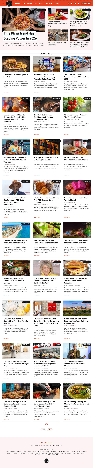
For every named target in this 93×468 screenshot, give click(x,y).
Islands (73, 451)
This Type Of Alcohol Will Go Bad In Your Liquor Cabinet (46, 158)
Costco (65, 30)
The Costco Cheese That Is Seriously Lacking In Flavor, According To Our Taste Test (44, 76)
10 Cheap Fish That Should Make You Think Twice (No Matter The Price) (78, 24)
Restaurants (48, 3)
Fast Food (65, 9)
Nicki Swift (22, 453)
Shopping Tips (87, 9)
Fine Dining (57, 302)
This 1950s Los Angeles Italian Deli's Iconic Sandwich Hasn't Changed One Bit (15, 404)
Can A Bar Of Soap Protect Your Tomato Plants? (75, 199)
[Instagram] (68, 3)
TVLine (43, 454)
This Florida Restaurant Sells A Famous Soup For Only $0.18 (15, 241)
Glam (42, 451)
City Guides (26, 140)
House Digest (62, 451)
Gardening (87, 98)
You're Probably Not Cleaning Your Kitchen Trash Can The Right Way (16, 363)
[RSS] (79, 3)
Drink (41, 3)
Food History (87, 140)
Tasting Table (68, 453)
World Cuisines (26, 98)
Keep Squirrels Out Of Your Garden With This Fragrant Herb (46, 241)
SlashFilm (50, 453)
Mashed (8, 453)
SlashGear (57, 453)
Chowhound (12, 451)
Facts (35, 3)
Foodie (29, 451)
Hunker (68, 451)
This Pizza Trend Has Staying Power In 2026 (20, 35)
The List (82, 453)
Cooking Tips (42, 9)
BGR (7, 451)
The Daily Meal (75, 453)
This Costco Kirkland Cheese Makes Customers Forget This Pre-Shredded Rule (45, 363)
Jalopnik (79, 451)
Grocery (56, 3)
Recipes (17, 3)
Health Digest (54, 451)
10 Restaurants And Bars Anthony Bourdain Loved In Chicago (74, 363)
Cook (23, 3)
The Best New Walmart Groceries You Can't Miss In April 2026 (76, 76)
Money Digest (15, 453)
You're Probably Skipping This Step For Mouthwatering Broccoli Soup (76, 404)
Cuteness (19, 451)
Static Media (37, 445)
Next (49, 429)
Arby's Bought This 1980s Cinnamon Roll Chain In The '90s (76, 158)
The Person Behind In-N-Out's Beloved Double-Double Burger (57, 24)
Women (48, 454)
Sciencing (44, 453)
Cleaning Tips (26, 344)
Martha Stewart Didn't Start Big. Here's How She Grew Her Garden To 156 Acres (46, 280)
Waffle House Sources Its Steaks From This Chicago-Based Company (46, 200)
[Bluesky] (75, 3)
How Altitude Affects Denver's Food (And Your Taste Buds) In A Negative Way (76, 321)
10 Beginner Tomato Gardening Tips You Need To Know (75, 116)
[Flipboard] (72, 3)
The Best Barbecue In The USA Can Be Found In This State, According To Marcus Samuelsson (15, 201)
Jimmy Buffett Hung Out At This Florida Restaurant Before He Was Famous (15, 159)
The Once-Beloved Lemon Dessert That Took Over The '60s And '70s (16, 321)
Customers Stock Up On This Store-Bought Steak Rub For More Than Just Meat (44, 404)
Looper (84, 451)
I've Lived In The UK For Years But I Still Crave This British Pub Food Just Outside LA (79, 45)
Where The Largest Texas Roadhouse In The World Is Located (14, 280)
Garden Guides (36, 451)
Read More (6, 92)
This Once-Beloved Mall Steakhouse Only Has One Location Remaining (43, 117)
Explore (24, 451)
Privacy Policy (49, 442)
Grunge (47, 451)
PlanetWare (37, 453)
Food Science (87, 302)
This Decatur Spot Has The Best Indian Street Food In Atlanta (76, 241)
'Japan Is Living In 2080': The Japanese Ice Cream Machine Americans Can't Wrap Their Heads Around (15, 118)
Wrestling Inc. (55, 454)
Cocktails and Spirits (55, 140)
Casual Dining (86, 30)
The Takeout (37, 454)
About (41, 442)
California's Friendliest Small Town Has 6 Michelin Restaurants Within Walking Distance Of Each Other (46, 322)
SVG (62, 453)
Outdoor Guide (30, 453)
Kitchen (29, 3)
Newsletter (86, 3)
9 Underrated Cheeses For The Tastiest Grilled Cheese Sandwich (75, 280)
